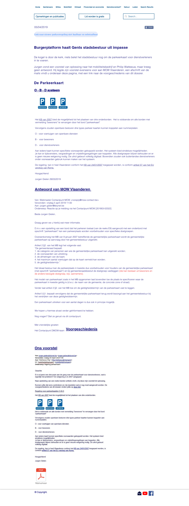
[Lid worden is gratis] (94, 16)
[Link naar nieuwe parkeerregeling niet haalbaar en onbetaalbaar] (66, 34)
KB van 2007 (45, 119)
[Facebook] (151, 493)
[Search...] (138, 16)
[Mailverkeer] (41, 476)
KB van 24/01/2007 (93, 164)
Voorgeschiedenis (81, 329)
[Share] (149, 27)
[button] (48, 7)
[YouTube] (145, 493)
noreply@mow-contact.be (84, 200)
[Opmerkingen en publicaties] (49, 16)
